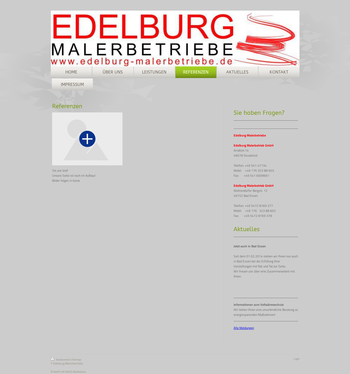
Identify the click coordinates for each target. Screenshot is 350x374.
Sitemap (76, 360)
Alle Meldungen (244, 327)
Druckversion (61, 359)
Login (296, 359)
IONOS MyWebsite (75, 372)
